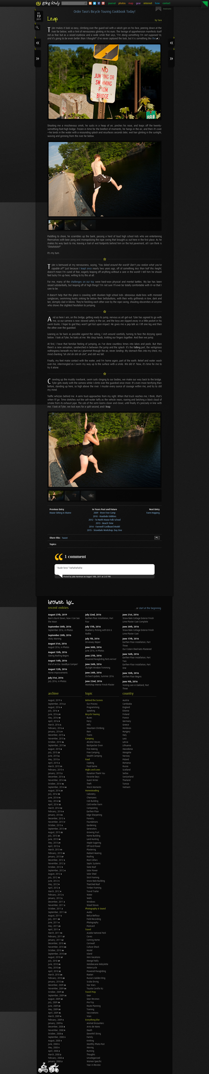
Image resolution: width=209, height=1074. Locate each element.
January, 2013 (54, 856)
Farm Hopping (153, 513)
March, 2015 (54, 766)
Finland (126, 714)
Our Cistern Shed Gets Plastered (137, 649)
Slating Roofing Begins (58, 655)
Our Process (92, 704)
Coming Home (93, 940)
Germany (127, 721)
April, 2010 (53, 971)
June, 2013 (53, 839)
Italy (125, 735)
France (126, 717)
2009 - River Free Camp (104, 513)
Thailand (126, 780)
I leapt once (85, 268)
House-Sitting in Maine (60, 513)
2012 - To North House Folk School (105, 520)
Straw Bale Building (96, 881)
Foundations (92, 822)
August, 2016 (54, 707)
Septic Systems (93, 863)
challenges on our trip (82, 281)
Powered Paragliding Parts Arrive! (100, 659)
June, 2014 (53, 797)
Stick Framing (93, 877)
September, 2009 (56, 995)
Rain (89, 731)
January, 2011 (54, 940)
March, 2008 (54, 1054)
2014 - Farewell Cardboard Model (104, 526)
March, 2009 (54, 1016)
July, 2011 (53, 919)
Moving (90, 1047)
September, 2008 (56, 1037)
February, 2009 (55, 1020)
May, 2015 (53, 759)
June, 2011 (53, 922)
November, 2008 (56, 1030)
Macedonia (128, 749)
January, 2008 (54, 1061)
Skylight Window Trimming (97, 667)
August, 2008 (54, 1040)
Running (90, 1051)
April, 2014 (53, 804)
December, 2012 (56, 860)
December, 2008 (56, 1026)
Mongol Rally (93, 961)
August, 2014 (54, 790)
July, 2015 (53, 752)
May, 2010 (53, 967)
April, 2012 (53, 888)
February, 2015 (55, 769)
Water (89, 895)
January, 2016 (54, 731)
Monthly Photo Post (96, 1044)
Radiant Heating (94, 853)
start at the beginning (150, 608)
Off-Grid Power (93, 846)
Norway (126, 756)
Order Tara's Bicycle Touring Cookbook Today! (104, 11)
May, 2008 (53, 1047)
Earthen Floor (93, 811)
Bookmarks (167, 9)
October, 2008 (55, 1033)
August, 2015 (54, 749)
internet (148, 3)
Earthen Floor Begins (132, 676)
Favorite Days (93, 776)
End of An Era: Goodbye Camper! (63, 664)
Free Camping (93, 752)
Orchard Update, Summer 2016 (99, 676)
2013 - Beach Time (104, 523)
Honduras (127, 728)
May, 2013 (53, 843)
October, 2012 (55, 867)
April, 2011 (53, 929)
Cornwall (91, 943)
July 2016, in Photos (57, 681)
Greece (126, 724)
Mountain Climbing (95, 728)
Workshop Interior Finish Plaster (99, 684)
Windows (91, 902)
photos (122, 3)
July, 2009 (53, 1002)
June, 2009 (53, 1006)
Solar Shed (91, 874)
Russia (125, 766)
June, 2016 (53, 714)
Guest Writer (92, 780)
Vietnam (126, 787)
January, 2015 (54, 773)
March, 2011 (54, 933)
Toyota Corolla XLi (95, 988)
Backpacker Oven (95, 745)
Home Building (93, 836)
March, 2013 (54, 849)
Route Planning (94, 1006)
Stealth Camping (94, 756)
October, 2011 (55, 908)
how (157, 3)
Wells (89, 898)
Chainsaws (91, 797)
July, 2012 (53, 877)
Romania (127, 763)
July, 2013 (53, 836)
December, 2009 (56, 985)
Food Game (92, 766)
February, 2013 (55, 853)
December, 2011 (56, 902)
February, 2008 (55, 1058)
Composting (92, 808)
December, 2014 (56, 776)
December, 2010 (56, 943)
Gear (89, 995)
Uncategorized (93, 1058)
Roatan (90, 974)
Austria (126, 700)
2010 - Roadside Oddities (104, 516)
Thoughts (91, 1054)
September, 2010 (56, 954)
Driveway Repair (93, 642)
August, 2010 (54, 957)
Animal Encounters (95, 1023)
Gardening (91, 825)
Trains (89, 735)
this (154, 38)
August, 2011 (54, 915)
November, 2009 (56, 988)
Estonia (126, 710)
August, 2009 (54, 999)
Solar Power (92, 870)
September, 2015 (56, 745)
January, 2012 (54, 898)
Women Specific (94, 1061)
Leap (52, 19)
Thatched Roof (93, 884)
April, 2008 (53, 1051)
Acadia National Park (96, 933)
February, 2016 (55, 728)
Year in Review (94, 1065)
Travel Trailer (93, 891)
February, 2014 (55, 811)
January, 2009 (54, 1023)
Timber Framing (94, 888)
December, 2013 (56, 818)
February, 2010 (55, 978)
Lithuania (127, 745)
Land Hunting (93, 839)
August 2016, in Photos (58, 647)
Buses (89, 717)
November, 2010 (56, 947)
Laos (125, 738)
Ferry (89, 721)
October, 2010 (55, 950)
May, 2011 (53, 926)
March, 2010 (54, 974)
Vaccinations (92, 1013)
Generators (92, 829)
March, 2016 (54, 724)
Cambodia (127, 704)
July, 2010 (53, 961)
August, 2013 (54, 832)
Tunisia (126, 783)
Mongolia (127, 752)
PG (157, 537)
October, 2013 (55, 825)
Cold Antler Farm (94, 804)
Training (90, 1009)
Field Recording (94, 919)
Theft (89, 783)
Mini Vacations (93, 957)
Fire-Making (92, 749)
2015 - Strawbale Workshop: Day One (104, 530)
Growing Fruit (93, 832)
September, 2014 (56, 787)
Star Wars (91, 985)
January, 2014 (54, 815)
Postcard (91, 926)
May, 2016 (53, 717)
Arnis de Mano (93, 1026)
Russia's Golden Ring (96, 978)
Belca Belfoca (93, 915)
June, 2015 (53, 756)
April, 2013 (53, 846)
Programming (93, 707)
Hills (89, 724)
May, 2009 (53, 1009)
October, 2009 (55, 992)
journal (112, 3)
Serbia (125, 773)
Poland (126, 759)
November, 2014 (56, 780)
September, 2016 (56, 704)
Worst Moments (94, 787)
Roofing (90, 856)
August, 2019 (54, 700)
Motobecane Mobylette (97, 964)
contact (166, 3)
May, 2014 (53, 801)
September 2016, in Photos (60, 630)
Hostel (89, 950)
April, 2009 (53, 1013)
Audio (89, 912)
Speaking (91, 710)
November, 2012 (56, 863)
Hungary (126, 731)
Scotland (126, 769)
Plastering (91, 849)
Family (90, 1037)
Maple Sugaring (94, 843)
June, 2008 (53, 1044)
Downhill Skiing (94, 1033)
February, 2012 (55, 895)
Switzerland (128, 776)
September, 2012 (56, 870)
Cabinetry (91, 794)
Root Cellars (92, 860)
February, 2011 (55, 936)
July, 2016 (53, 710)
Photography (92, 922)
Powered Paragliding (96, 971)
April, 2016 (53, 721)
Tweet (65, 538)
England (126, 707)
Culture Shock (93, 947)
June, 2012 (53, 881)
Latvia (125, 742)
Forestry (90, 818)
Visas (89, 1016)
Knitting (90, 1040)
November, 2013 (56, 822)
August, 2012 (54, 874)
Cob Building (92, 801)
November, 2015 (56, 738)
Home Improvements (58, 672)
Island (89, 954)
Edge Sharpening (94, 815)
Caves (89, 936)
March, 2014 (54, 808)
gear (138, 3)
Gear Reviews (93, 999)
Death (89, 1030)
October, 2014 (55, 783)
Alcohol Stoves (93, 742)
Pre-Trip (90, 1002)
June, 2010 (53, 964)
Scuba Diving (93, 981)
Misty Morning (54, 638)
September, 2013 (56, 829)
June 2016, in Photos (94, 650)
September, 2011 (56, 912)
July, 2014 (53, 794)
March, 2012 (54, 891)
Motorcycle (92, 967)
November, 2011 (56, 905)
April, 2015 (53, 763)
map (130, 3)
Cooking (90, 763)
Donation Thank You (96, 773)
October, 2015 (55, 742)
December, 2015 (56, 735)
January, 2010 (54, 981)
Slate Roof (91, 867)
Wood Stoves (93, 905)
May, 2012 (53, 884)
